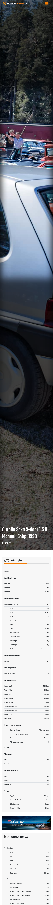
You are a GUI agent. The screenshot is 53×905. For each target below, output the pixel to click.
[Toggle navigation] (47, 3)
